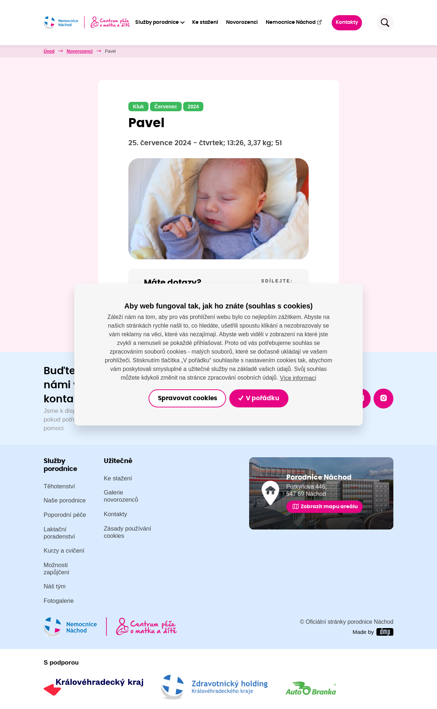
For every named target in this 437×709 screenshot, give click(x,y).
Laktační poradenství (59, 533)
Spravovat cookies (186, 398)
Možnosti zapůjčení (56, 569)
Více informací (297, 378)
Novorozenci (242, 22)
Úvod (49, 51)
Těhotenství (59, 486)
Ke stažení (205, 22)
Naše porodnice (65, 500)
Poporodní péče (65, 514)
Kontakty (347, 22)
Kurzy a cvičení (64, 551)
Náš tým (55, 586)
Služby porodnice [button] (157, 22)
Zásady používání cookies (127, 532)
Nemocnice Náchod (294, 22)
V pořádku (259, 398)
